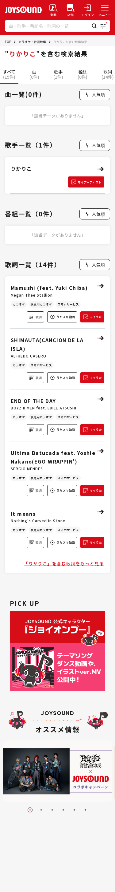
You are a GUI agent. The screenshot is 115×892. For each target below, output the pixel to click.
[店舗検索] (70, 10)
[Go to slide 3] (52, 810)
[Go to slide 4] (63, 810)
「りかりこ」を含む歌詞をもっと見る (64, 563)
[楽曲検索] (53, 10)
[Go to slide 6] (85, 810)
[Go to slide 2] (41, 810)
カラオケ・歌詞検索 (32, 42)
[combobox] (94, 94)
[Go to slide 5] (74, 810)
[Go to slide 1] (30, 810)
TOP (8, 42)
